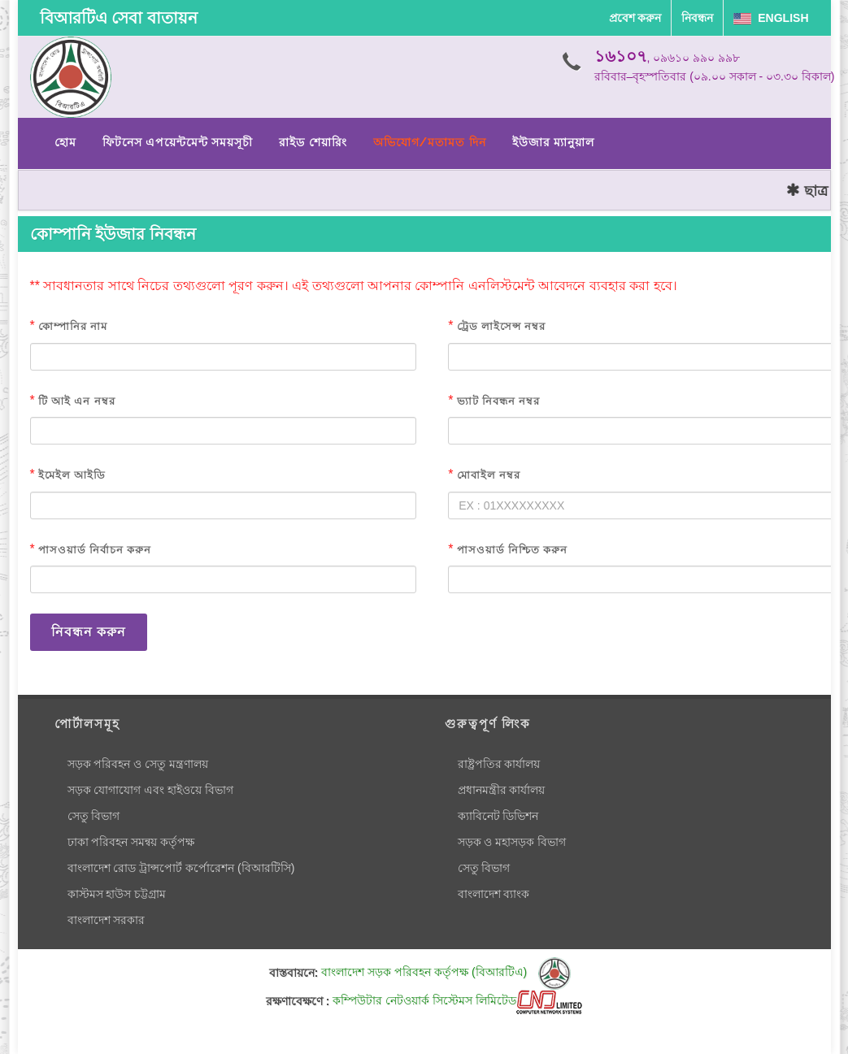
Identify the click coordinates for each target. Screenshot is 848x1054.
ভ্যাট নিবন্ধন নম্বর (498, 401)
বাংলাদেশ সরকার (106, 919)
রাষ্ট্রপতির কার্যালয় (499, 763)
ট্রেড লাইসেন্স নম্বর (501, 326)
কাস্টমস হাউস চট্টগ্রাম (117, 893)
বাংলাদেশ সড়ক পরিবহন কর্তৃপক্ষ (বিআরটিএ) (446, 971)
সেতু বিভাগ (93, 815)
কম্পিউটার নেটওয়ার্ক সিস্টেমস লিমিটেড (457, 1000)
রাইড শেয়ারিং (312, 142)
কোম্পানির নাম (72, 326)
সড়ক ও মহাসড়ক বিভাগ (512, 841)
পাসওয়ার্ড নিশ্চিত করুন (512, 550)
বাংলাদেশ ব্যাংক (494, 893)
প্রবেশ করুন (635, 17)
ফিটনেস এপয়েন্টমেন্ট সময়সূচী (178, 142)
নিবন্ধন (697, 17)
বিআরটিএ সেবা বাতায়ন (119, 18)
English (770, 17)
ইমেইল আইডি (72, 475)
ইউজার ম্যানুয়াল (553, 142)
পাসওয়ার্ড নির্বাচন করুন (94, 550)
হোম (65, 142)
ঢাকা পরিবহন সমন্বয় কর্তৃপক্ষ (131, 841)
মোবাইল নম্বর (488, 475)
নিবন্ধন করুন (88, 632)
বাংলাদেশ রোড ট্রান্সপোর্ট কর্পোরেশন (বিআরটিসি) (181, 867)
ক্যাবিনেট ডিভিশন (498, 815)
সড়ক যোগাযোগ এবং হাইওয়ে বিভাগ (150, 789)
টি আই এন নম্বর (76, 401)
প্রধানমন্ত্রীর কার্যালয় (502, 789)
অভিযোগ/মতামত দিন (429, 142)
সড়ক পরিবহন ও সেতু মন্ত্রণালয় (138, 763)
